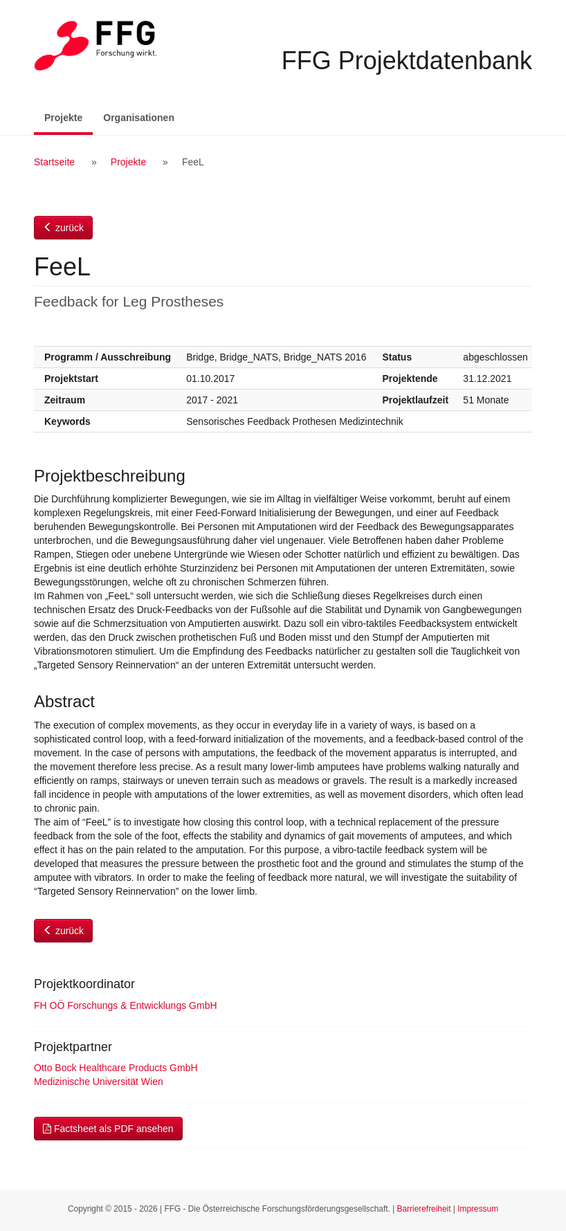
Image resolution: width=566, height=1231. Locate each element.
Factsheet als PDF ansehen (108, 1128)
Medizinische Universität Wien (98, 1081)
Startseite (54, 161)
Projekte (68, 116)
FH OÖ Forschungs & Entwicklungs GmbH (125, 1005)
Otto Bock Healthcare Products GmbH (116, 1067)
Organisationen (138, 117)
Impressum (477, 1209)
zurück (63, 227)
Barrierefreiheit (424, 1209)
